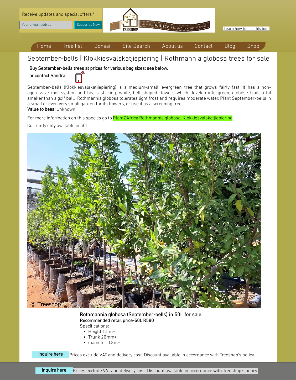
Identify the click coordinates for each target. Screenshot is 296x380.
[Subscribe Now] (88, 25)
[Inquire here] (50, 354)
